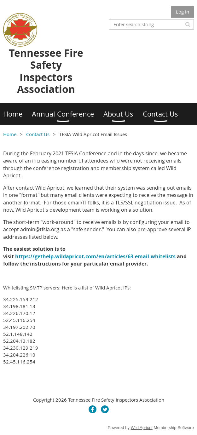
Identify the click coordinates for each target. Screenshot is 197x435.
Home (9, 134)
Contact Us (37, 134)
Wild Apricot (142, 427)
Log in (182, 12)
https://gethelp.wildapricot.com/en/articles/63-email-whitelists (95, 256)
